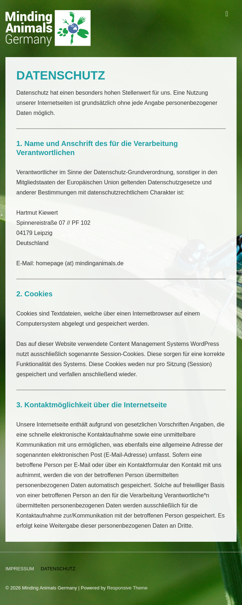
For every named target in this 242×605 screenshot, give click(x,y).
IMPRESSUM (19, 568)
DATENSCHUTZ (58, 568)
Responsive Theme (127, 588)
